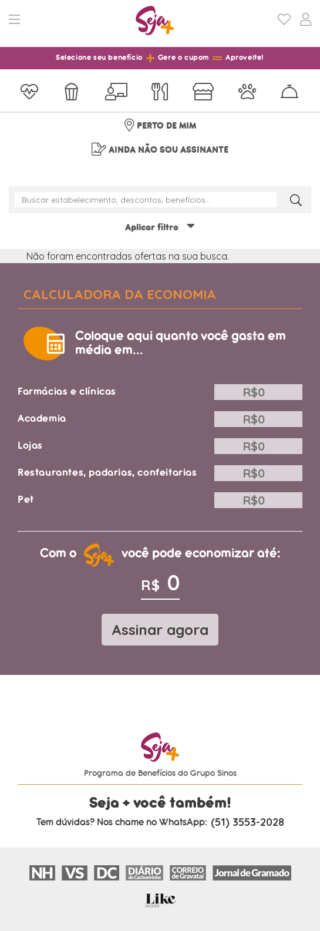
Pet (26, 499)
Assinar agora (160, 629)
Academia (42, 418)
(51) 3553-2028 (247, 822)
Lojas (30, 445)
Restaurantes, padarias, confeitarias (107, 472)
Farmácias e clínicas (67, 391)
